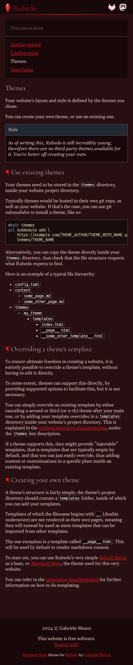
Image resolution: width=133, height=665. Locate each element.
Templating (22, 70)
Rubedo (71, 655)
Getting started (26, 45)
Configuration (24, 53)
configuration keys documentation (72, 428)
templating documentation (72, 580)
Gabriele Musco (97, 655)
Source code (67, 644)
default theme (113, 558)
